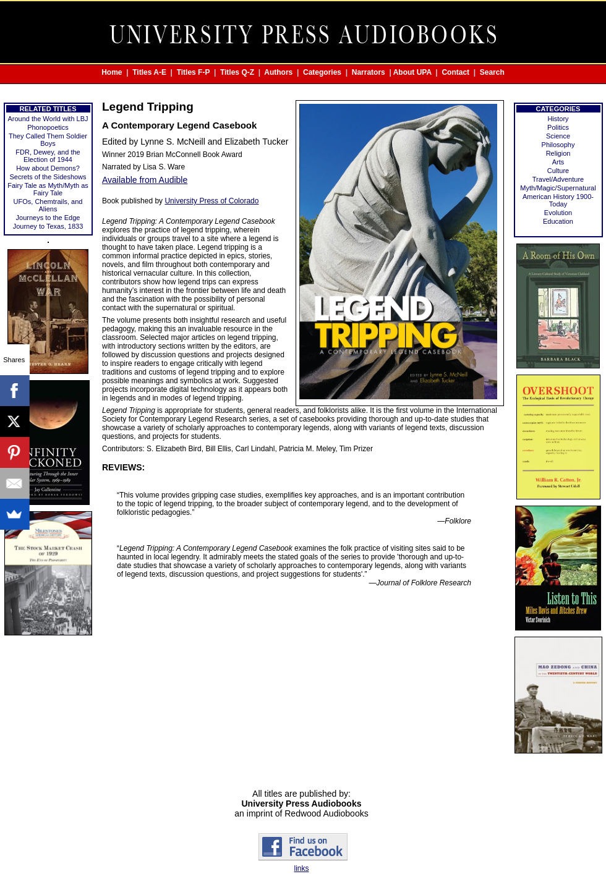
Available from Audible (144, 180)
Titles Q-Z (237, 72)
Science (558, 136)
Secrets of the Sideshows (47, 176)
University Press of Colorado (211, 201)
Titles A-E (149, 72)
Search (492, 72)
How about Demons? (48, 168)
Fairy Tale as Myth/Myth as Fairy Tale (47, 189)
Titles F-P (193, 72)
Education (558, 221)
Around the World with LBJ (47, 118)
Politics (558, 127)
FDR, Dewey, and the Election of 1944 (47, 155)
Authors (278, 72)
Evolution (558, 212)
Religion (558, 153)
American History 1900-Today (558, 200)
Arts (558, 162)
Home (111, 72)
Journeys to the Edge (48, 217)
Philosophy (558, 144)
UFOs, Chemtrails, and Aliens (48, 205)
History (557, 118)
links (301, 868)
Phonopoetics (48, 127)
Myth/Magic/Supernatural (557, 188)
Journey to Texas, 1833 (48, 226)
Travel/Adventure (558, 179)
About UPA (412, 72)
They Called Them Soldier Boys (48, 139)
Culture (558, 170)
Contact (455, 72)
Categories (322, 72)
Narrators (368, 72)
